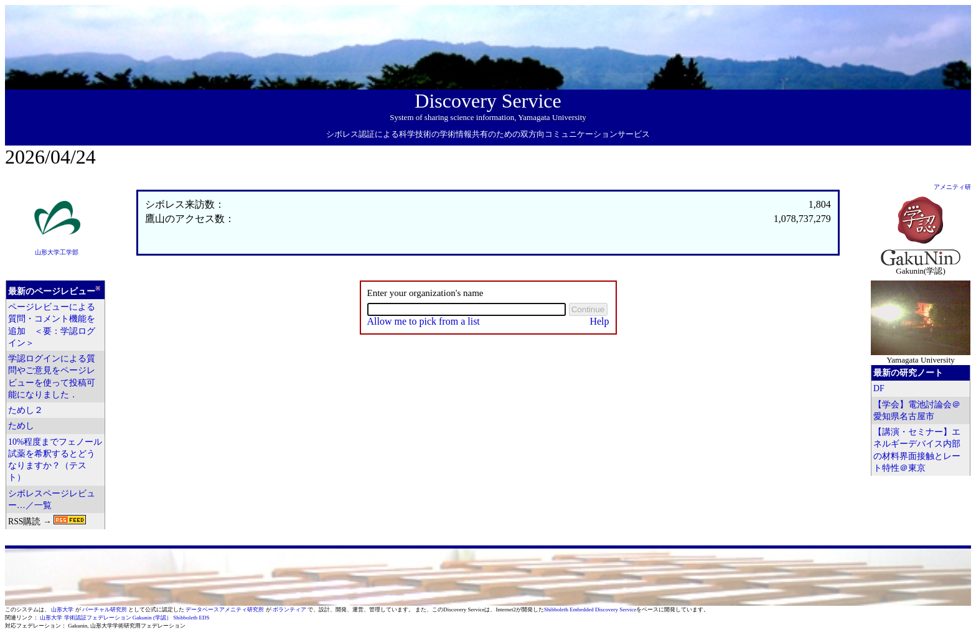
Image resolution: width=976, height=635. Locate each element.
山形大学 (63, 609)
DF (878, 388)
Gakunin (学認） (152, 617)
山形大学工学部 (56, 252)
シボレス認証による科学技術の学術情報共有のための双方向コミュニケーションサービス (488, 134)
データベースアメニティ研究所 (225, 609)
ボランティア (290, 609)
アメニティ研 (952, 186)
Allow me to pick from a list (423, 321)
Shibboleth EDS (191, 617)
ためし (21, 425)
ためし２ (25, 410)
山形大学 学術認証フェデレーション (85, 617)
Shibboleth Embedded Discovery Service (590, 609)
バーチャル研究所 (105, 609)
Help (599, 321)
